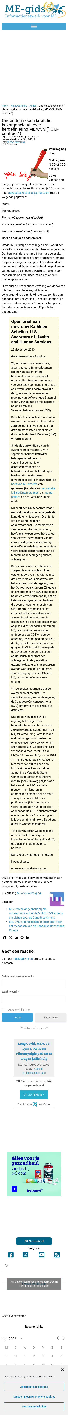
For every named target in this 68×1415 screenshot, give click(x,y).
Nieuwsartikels (19, 105)
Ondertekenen (34, 1094)
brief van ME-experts (24, 484)
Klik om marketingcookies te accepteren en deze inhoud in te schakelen (34, 1283)
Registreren (51, 1017)
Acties (33, 105)
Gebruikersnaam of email (18, 976)
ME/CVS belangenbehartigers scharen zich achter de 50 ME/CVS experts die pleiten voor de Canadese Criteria (36, 913)
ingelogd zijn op (23, 958)
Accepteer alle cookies (34, 1386)
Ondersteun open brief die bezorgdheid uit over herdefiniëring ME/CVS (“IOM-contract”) (30, 127)
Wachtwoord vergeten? (34, 1028)
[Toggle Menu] (34, 26)
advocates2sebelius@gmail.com (28, 192)
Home (5, 105)
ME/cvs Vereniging (16, 142)
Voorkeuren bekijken (34, 1406)
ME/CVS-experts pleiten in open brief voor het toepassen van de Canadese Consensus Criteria (36, 926)
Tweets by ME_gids (34, 1284)
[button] (62, 1369)
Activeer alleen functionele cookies (34, 1396)
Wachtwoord (10, 992)
